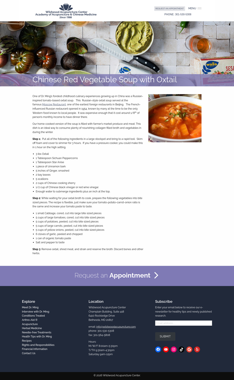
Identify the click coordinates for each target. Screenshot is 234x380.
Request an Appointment (170, 8)
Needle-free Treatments (36, 332)
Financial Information (34, 349)
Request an (112, 275)
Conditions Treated (33, 315)
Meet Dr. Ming (30, 307)
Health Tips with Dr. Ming (37, 336)
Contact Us (28, 353)
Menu (195, 8)
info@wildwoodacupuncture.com (116, 326)
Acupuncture (30, 324)
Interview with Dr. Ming (35, 311)
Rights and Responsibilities (38, 345)
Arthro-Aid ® (30, 319)
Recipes (27, 340)
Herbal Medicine (32, 328)
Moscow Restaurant (54, 104)
